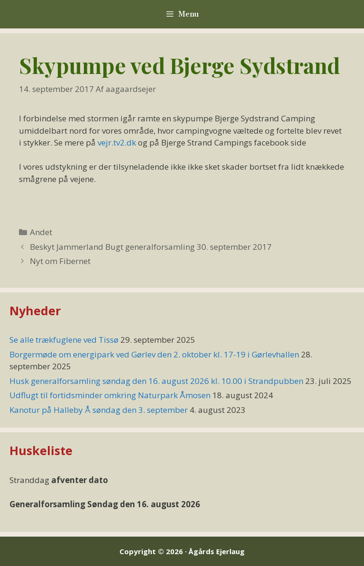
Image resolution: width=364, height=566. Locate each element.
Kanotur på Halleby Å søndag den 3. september (98, 409)
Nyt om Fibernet (60, 261)
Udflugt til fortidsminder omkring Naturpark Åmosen (109, 395)
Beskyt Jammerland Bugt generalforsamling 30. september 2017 (151, 246)
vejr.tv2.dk (117, 142)
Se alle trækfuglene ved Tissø (63, 339)
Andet (41, 232)
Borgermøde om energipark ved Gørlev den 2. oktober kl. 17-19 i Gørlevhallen (154, 354)
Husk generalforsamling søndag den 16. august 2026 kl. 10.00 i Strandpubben (156, 380)
